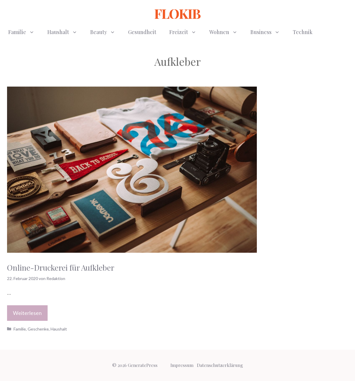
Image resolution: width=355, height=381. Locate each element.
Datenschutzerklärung (220, 365)
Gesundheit (142, 32)
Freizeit (186, 32)
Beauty (106, 32)
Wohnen (226, 32)
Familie (24, 32)
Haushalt (65, 32)
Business (268, 32)
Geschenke (38, 328)
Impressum (181, 365)
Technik (302, 32)
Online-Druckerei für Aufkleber (60, 267)
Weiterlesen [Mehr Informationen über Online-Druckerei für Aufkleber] (27, 313)
